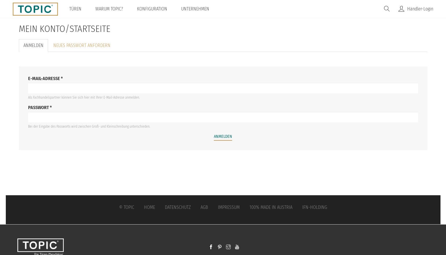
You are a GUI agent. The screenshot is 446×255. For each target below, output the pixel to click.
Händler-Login (420, 9)
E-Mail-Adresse (45, 78)
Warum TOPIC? (109, 9)
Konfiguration (152, 9)
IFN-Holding (314, 207)
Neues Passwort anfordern (81, 45)
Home (149, 207)
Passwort (40, 107)
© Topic (126, 207)
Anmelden (35, 47)
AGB (204, 207)
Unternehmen (195, 9)
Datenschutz (178, 207)
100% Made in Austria (271, 207)
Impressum (229, 207)
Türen (75, 9)
